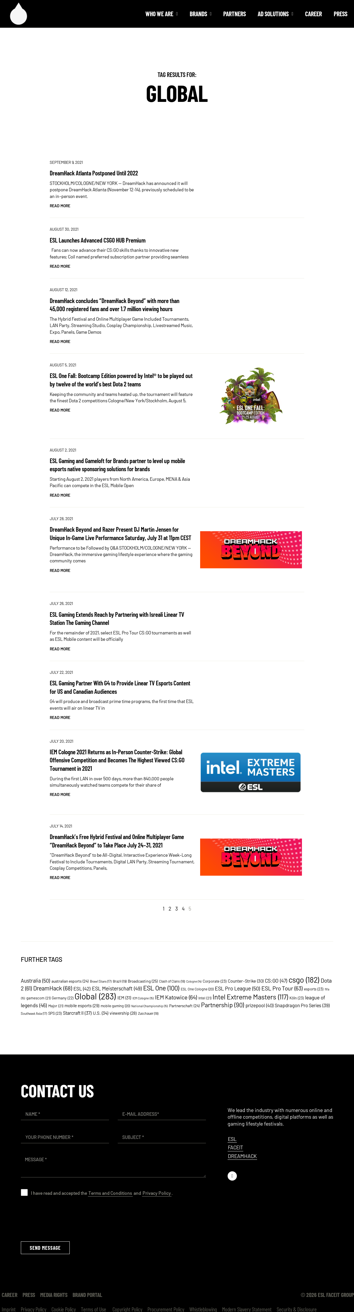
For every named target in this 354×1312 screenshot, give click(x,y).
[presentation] (65, 1218)
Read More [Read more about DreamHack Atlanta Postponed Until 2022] (60, 205)
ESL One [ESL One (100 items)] (161, 988)
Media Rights (53, 1294)
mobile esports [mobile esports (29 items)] (81, 1005)
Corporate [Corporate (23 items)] (215, 981)
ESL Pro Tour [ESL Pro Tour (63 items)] (282, 988)
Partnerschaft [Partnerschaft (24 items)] (184, 1005)
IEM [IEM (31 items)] (124, 997)
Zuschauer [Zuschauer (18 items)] (148, 1013)
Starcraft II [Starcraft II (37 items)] (77, 1013)
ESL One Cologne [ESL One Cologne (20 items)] (197, 989)
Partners (234, 13)
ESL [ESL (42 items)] (82, 988)
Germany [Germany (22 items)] (62, 998)
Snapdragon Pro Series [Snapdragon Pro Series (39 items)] (302, 1005)
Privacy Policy (157, 1193)
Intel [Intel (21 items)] (204, 998)
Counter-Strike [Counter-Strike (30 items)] (246, 980)
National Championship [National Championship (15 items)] (149, 1006)
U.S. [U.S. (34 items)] (100, 1013)
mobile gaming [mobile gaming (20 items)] (115, 1005)
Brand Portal (87, 1294)
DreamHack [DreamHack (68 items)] (52, 988)
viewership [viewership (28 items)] (123, 1013)
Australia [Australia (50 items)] (35, 980)
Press (340, 13)
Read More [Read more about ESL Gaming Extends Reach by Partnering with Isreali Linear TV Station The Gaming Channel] (60, 648)
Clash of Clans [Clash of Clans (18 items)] (172, 981)
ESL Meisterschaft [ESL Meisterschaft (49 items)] (117, 988)
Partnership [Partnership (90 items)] (222, 1004)
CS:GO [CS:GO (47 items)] (276, 980)
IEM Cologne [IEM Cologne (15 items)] (143, 998)
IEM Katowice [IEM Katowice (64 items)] (176, 997)
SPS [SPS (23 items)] (55, 1013)
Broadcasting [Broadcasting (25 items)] (143, 981)
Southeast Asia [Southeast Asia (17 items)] (34, 1013)
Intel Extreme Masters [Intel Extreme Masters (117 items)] (250, 996)
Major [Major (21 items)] (55, 1005)
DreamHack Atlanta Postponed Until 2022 (94, 173)
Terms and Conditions (110, 1193)
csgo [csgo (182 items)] (304, 979)
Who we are (161, 14)
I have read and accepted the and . (102, 1193)
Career (313, 13)
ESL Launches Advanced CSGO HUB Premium (97, 240)
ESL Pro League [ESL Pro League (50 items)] (237, 988)
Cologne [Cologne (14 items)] (194, 981)
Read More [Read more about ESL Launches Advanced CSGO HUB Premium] (60, 266)
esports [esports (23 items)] (314, 988)
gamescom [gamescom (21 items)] (38, 998)
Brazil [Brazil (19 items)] (120, 981)
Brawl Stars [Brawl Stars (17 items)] (101, 981)
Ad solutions (275, 14)
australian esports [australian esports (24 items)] (70, 981)
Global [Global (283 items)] (95, 996)
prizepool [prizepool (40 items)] (260, 1005)
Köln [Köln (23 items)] (297, 997)
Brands (201, 14)
